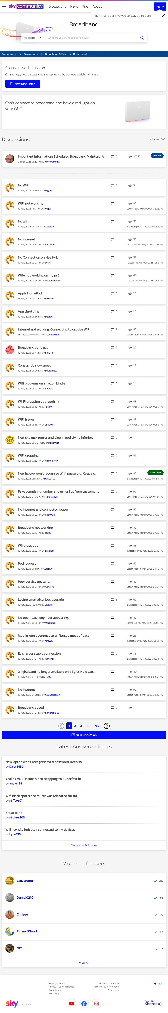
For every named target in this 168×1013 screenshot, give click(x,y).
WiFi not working (30, 203)
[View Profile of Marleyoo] (50, 659)
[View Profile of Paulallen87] (51, 370)
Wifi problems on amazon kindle (41, 383)
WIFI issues (26, 419)
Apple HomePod (30, 293)
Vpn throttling (28, 311)
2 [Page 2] (75, 726)
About (97, 6)
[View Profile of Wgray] (48, 190)
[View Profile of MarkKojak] (50, 623)
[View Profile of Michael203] (17, 817)
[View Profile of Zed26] (48, 533)
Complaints (55, 990)
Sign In (160, 6)
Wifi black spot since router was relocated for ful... (42, 796)
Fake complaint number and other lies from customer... (58, 492)
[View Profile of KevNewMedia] (52, 161)
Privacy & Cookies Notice (61, 986)
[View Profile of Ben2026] (50, 244)
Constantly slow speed (34, 365)
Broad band (13, 813)
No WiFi (23, 185)
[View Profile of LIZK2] (48, 677)
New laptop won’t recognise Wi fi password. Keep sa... (57, 473)
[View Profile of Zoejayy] (48, 568)
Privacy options (57, 983)
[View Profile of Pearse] (48, 316)
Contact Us (113, 990)
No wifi (23, 221)
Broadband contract (33, 347)
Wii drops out (28, 546)
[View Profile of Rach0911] (50, 514)
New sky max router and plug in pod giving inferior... (56, 438)
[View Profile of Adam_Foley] (51, 460)
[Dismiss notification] (163, 16)
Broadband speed (31, 708)
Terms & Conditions (109, 983)
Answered (155, 472)
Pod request (27, 563)
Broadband (84, 24)
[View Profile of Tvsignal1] (49, 551)
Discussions (57, 6)
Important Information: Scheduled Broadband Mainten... (60, 156)
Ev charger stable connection (39, 654)
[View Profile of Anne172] (49, 587)
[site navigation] (4, 6)
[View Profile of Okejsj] (47, 208)
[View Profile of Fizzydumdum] (52, 334)
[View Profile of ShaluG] (49, 388)
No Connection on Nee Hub (38, 257)
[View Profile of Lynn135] (15, 834)
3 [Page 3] (81, 726)
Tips (85, 6)
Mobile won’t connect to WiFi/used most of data (53, 636)
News (74, 6)
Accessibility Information (106, 986)
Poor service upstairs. (34, 582)
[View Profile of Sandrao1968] (52, 713)
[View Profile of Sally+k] (49, 352)
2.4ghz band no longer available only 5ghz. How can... (56, 672)
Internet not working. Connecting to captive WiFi (54, 329)
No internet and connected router (43, 509)
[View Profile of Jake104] (49, 226)
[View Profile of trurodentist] (52, 443)
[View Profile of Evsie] (48, 262)
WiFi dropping (28, 455)
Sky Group (54, 993)
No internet (26, 239)
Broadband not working (35, 528)
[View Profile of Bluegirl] (48, 605)
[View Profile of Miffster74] (16, 800)
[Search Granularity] (33, 37)
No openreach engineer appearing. (43, 618)
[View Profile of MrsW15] (49, 641)
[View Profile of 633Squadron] (52, 695)
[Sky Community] (26, 6)
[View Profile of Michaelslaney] (52, 280)
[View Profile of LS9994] (49, 424)
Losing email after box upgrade (41, 600)
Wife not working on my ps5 (38, 275)
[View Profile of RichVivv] (49, 298)
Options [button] (153, 139)
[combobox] (91, 37)
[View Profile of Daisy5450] (49, 478)
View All (84, 962)
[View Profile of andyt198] (15, 783)
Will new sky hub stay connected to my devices (40, 830)
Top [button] (159, 984)
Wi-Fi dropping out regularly (38, 401)
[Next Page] (106, 725)
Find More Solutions (84, 845)
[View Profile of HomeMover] (51, 497)
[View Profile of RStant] (48, 406)
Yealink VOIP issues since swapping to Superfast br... (44, 779)
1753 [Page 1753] (96, 726)
